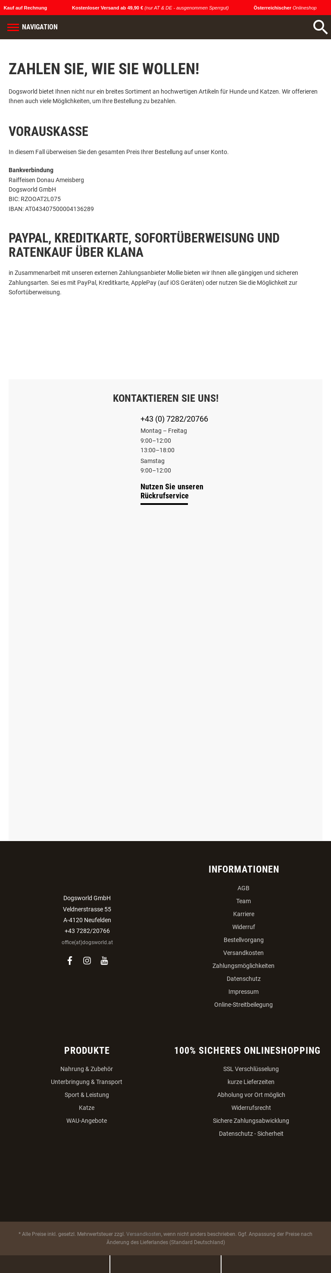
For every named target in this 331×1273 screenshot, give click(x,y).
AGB (243, 888)
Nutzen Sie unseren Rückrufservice (172, 491)
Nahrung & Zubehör (86, 1068)
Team (243, 901)
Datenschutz (244, 978)
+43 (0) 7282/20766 (174, 418)
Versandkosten (243, 952)
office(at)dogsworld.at (87, 942)
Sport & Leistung (87, 1094)
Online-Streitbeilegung (243, 1004)
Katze (86, 1107)
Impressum (243, 991)
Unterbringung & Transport (86, 1081)
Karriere (243, 914)
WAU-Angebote (86, 1120)
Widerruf (243, 926)
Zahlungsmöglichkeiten (243, 965)
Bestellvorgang (244, 939)
